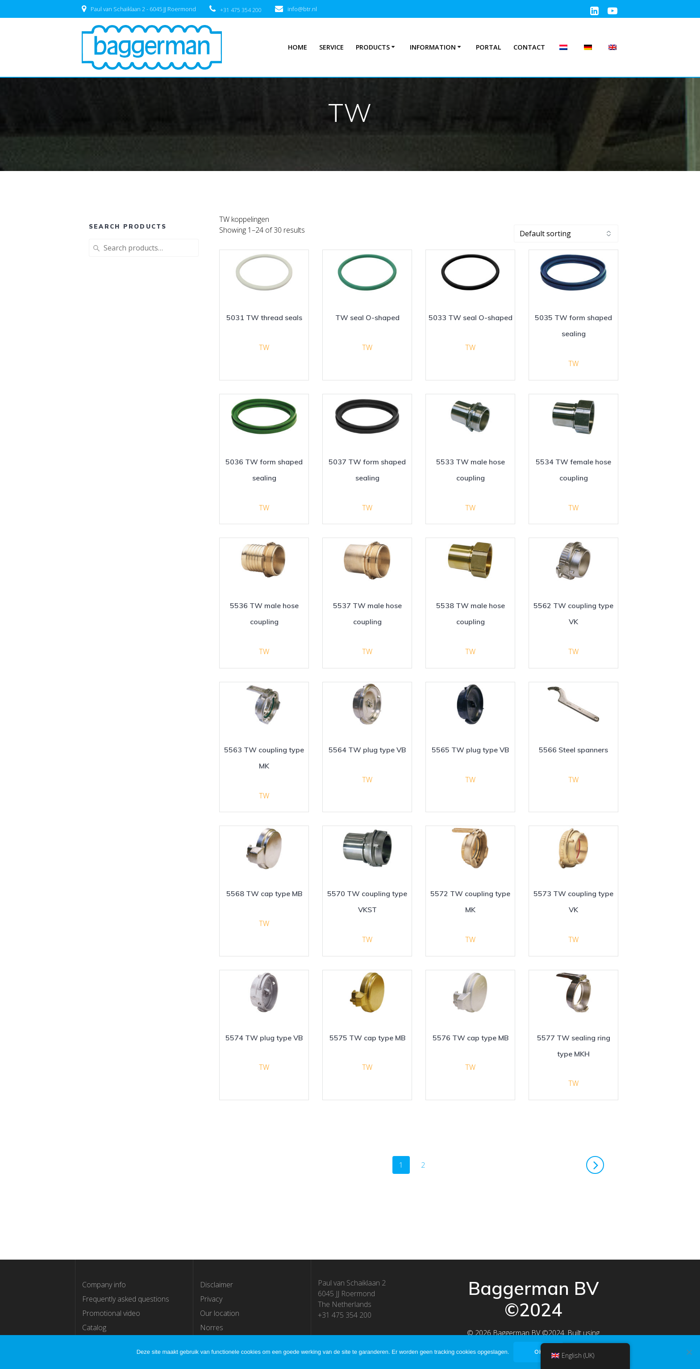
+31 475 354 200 (241, 10)
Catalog (94, 1327)
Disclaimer (216, 1285)
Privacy (211, 1299)
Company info (104, 1285)
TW (264, 347)
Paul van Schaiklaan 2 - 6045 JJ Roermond (143, 9)
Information (433, 47)
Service (331, 47)
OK (538, 1352)
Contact (529, 47)
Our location (219, 1313)
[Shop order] (566, 233)
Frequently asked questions (125, 1299)
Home (297, 47)
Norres (211, 1327)
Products (373, 47)
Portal (488, 47)
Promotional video (111, 1313)
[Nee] (688, 1352)
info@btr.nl (302, 9)
